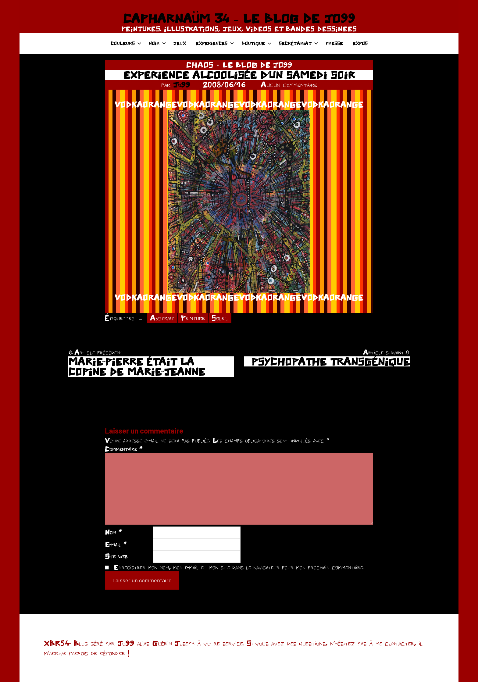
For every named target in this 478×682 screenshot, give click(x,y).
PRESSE (334, 43)
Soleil (220, 318)
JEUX (179, 43)
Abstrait (162, 318)
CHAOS (199, 65)
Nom (113, 532)
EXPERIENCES (215, 43)
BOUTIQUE (256, 43)
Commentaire (123, 449)
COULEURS (126, 43)
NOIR (157, 43)
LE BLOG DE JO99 (257, 65)
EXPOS (360, 43)
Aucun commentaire (289, 84)
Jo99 (181, 84)
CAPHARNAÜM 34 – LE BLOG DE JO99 (239, 18)
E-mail (116, 544)
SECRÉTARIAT (298, 43)
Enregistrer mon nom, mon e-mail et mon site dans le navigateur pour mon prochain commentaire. (239, 567)
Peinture (193, 318)
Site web (116, 556)
